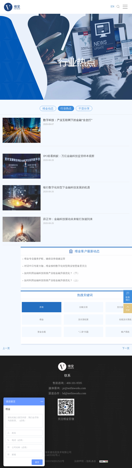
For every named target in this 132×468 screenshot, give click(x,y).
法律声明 (79, 461)
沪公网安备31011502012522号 (48, 461)
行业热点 (66, 108)
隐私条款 (91, 461)
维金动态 (47, 108)
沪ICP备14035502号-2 (48, 455)
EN (112, 6)
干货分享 (84, 108)
